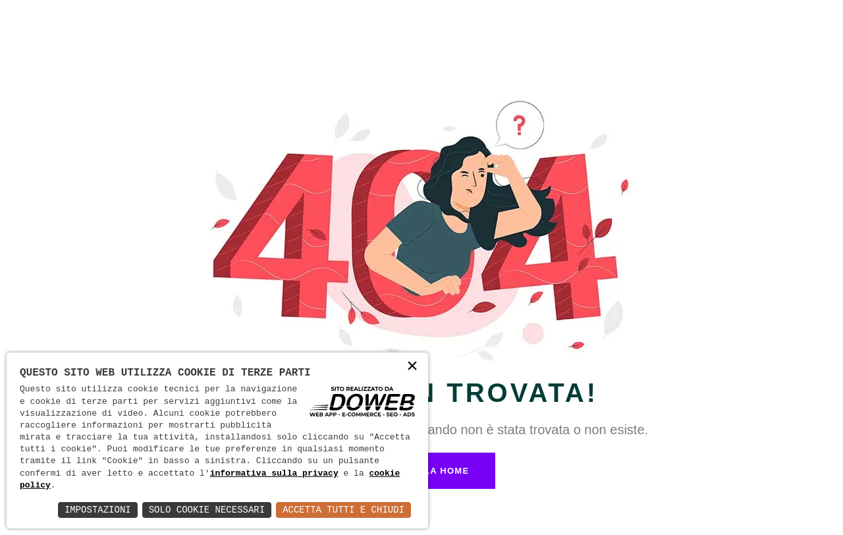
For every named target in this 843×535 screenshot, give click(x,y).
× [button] (412, 367)
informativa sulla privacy (274, 474)
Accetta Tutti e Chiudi (343, 509)
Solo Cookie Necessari (207, 509)
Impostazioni (98, 509)
